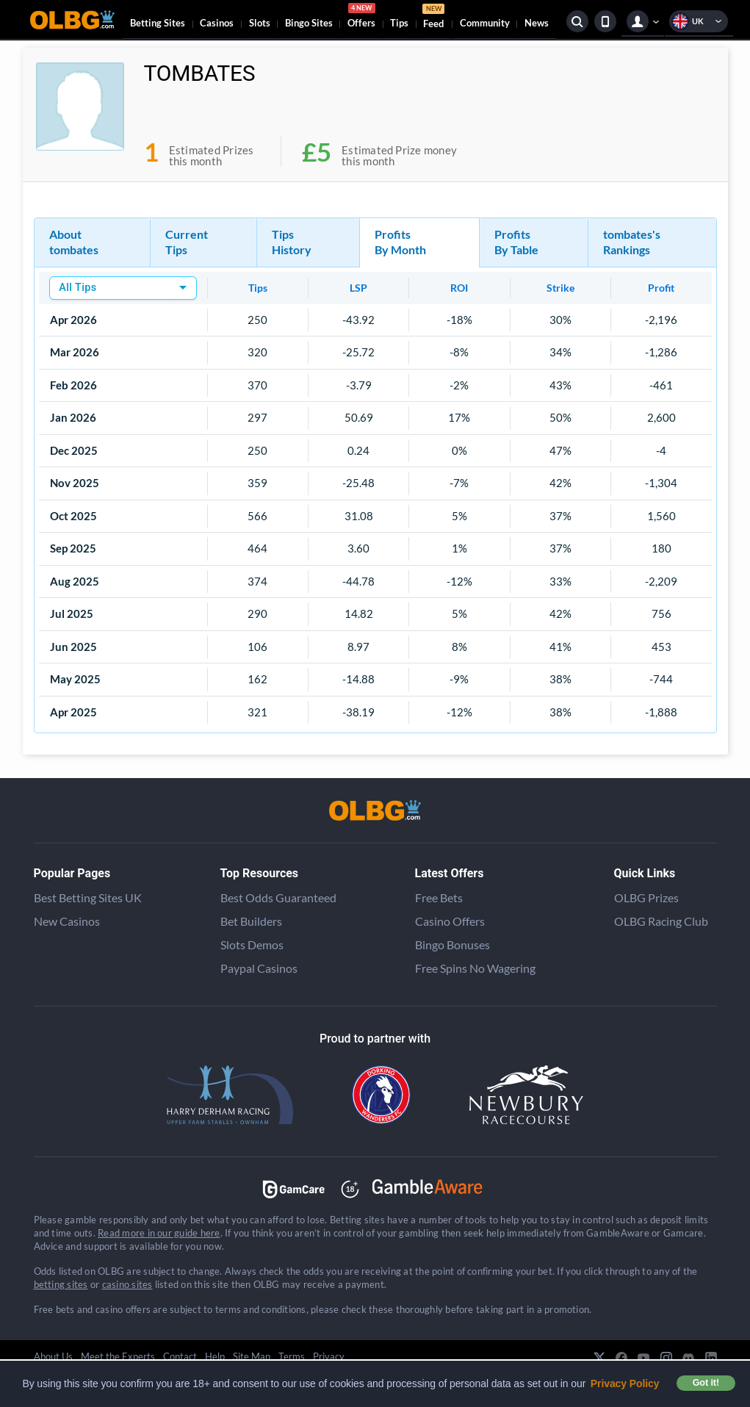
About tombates (73, 241)
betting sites (61, 1284)
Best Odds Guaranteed (278, 897)
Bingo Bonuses (452, 944)
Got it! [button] (706, 1383)
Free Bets (439, 897)
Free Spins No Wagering (475, 968)
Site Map (251, 1356)
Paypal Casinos (259, 968)
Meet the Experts (118, 1356)
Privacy (329, 1356)
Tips (399, 23)
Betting (157, 23)
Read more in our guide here (159, 1233)
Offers (361, 18)
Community (485, 23)
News (536, 23)
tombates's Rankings (631, 241)
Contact (180, 1356)
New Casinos (67, 921)
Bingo (309, 23)
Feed (433, 18)
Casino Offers (450, 921)
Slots (259, 23)
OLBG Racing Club (661, 921)
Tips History (291, 241)
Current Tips (186, 241)
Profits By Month (400, 241)
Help (215, 1356)
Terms (291, 1356)
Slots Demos (252, 944)
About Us (53, 1356)
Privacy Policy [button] (625, 1383)
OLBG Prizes (646, 897)
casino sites (127, 1284)
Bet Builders (251, 921)
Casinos (217, 23)
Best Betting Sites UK (88, 897)
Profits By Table (516, 241)
